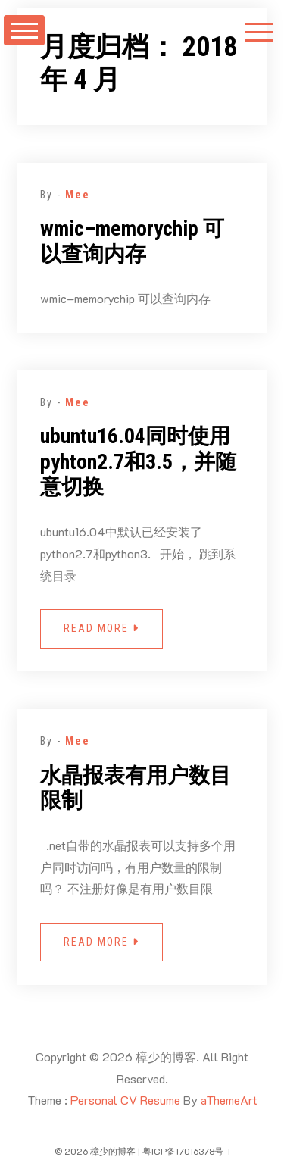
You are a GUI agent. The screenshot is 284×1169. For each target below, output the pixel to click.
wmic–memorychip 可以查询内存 (132, 241)
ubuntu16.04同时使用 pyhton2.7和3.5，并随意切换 (138, 461)
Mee (77, 195)
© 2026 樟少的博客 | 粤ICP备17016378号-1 (142, 1151)
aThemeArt (229, 1100)
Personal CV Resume (125, 1100)
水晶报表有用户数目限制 (135, 788)
